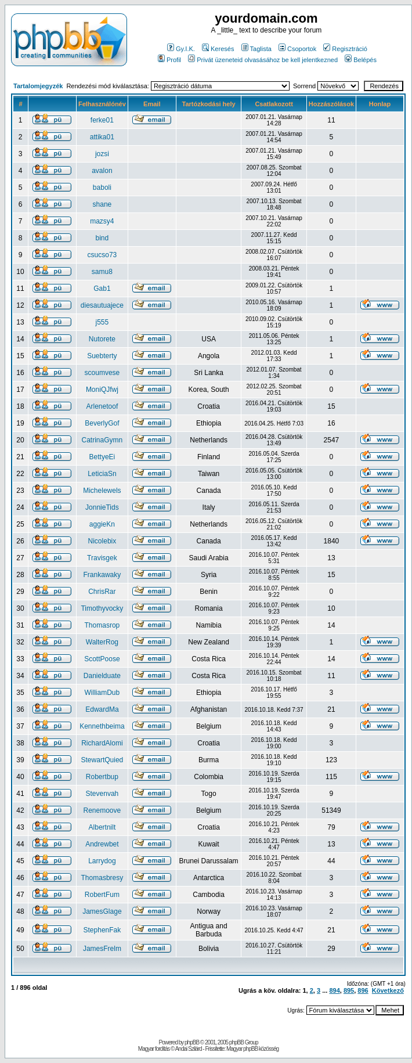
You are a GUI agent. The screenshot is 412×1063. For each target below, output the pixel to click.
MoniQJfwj (102, 389)
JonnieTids (102, 507)
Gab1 (101, 288)
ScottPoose (102, 659)
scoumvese (102, 373)
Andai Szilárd (188, 1049)
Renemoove (102, 810)
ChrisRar (101, 592)
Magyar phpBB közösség (252, 1049)
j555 (102, 322)
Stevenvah (102, 794)
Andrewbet (101, 844)
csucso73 (102, 255)
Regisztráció (345, 48)
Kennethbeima (101, 726)
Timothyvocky (102, 608)
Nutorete (102, 339)
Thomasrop (102, 625)
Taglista (256, 48)
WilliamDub (102, 693)
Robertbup (102, 777)
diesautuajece (102, 305)
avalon (102, 171)
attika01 (102, 137)
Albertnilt (102, 827)
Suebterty (102, 356)
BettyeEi (102, 457)
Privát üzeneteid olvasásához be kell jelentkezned (263, 59)
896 (362, 990)
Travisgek (102, 558)
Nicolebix (102, 541)
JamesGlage (101, 911)
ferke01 (102, 120)
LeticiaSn (102, 474)
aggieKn (102, 524)
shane (102, 204)
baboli (102, 187)
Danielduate (102, 676)
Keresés (218, 48)
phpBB (192, 1042)
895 (349, 990)
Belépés (361, 59)
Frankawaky (102, 575)
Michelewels (102, 491)
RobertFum (102, 895)
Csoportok (297, 48)
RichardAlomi (101, 743)
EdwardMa (101, 709)
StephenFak (102, 930)
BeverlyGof (102, 423)
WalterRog (102, 642)
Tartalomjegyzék (38, 85)
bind (102, 238)
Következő (388, 990)
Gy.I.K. (181, 48)
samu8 (102, 272)
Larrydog (101, 861)
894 (334, 990)
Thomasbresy (102, 878)
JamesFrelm (102, 949)
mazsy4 (102, 221)
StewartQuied (102, 760)
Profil (169, 59)
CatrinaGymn (102, 440)
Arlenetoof (102, 406)
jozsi (102, 154)
